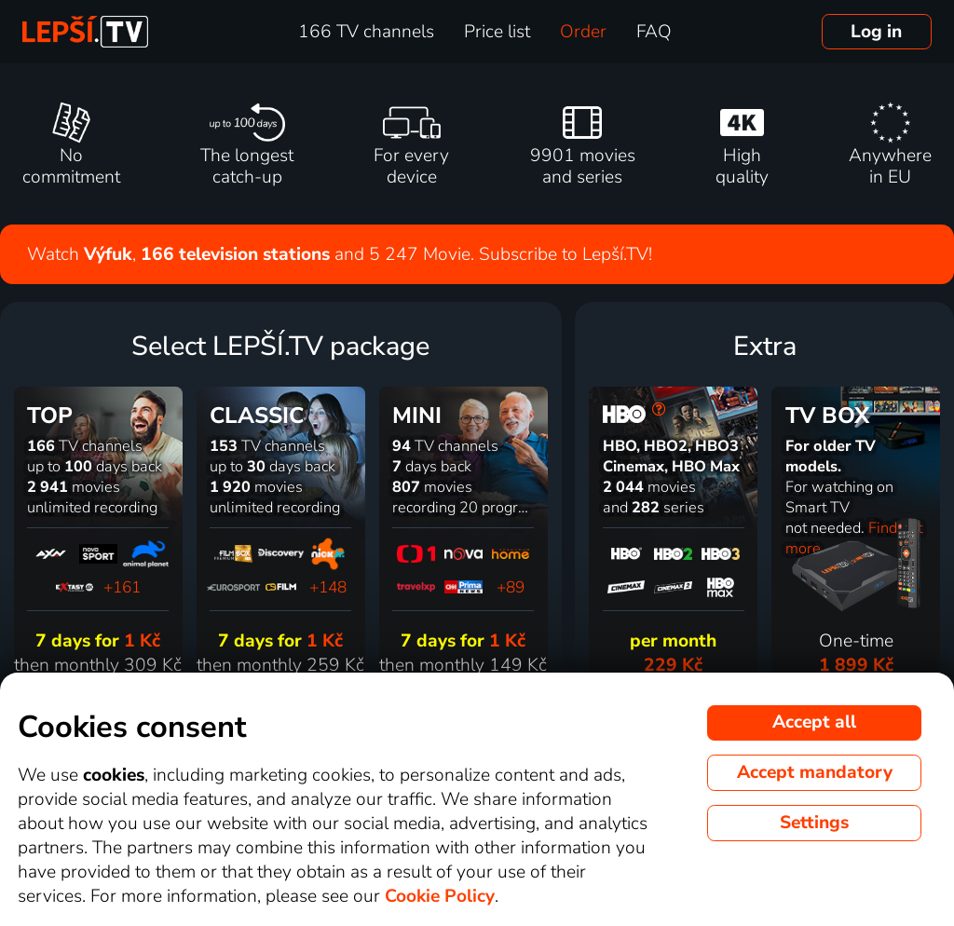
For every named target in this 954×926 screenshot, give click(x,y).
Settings (814, 822)
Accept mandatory (815, 772)
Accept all (814, 722)
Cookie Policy (440, 896)
